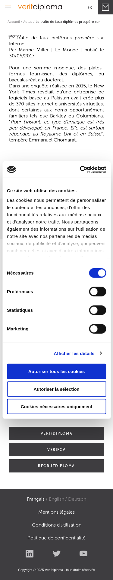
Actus (27, 21)
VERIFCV (56, 449)
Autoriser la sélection (56, 388)
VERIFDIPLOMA (57, 433)
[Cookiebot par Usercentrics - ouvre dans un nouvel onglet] (80, 169)
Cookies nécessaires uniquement (57, 406)
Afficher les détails (74, 353)
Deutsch (77, 499)
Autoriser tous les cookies (56, 371)
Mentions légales (56, 512)
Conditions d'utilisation (56, 525)
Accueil (14, 21)
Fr (90, 7)
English (56, 499)
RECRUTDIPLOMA (56, 465)
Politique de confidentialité (56, 538)
